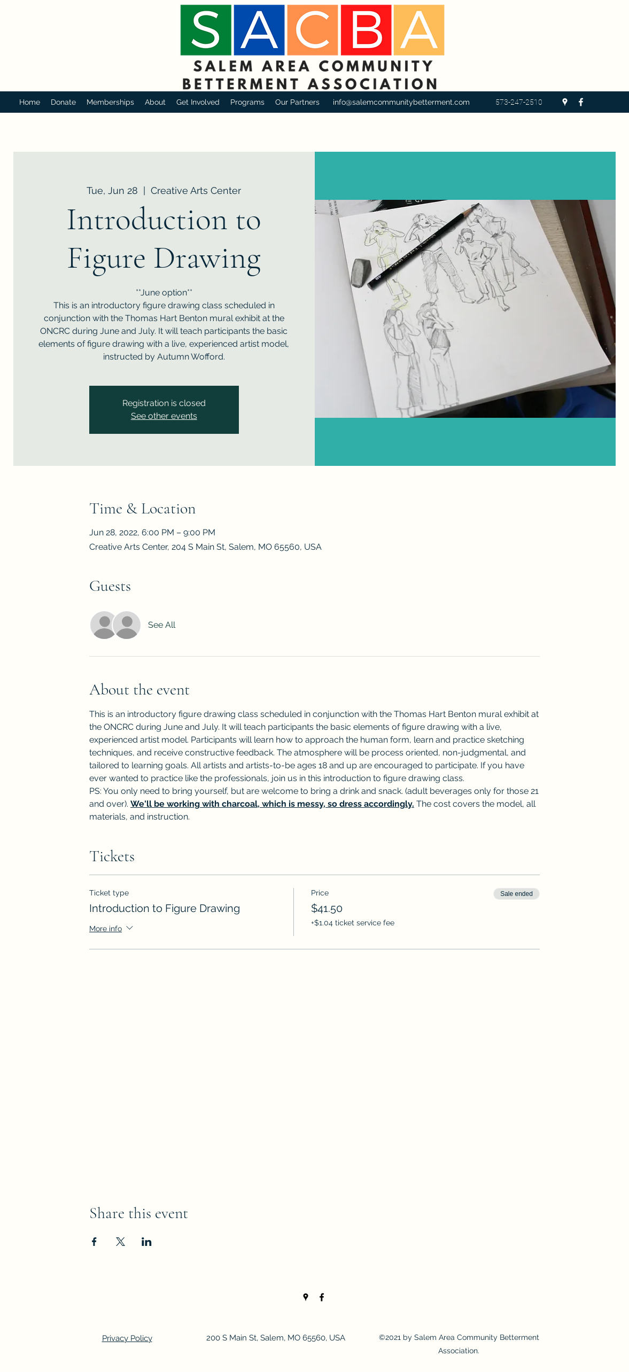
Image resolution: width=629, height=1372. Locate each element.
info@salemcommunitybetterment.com (401, 102)
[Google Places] (565, 102)
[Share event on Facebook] (94, 1241)
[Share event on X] (120, 1241)
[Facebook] (581, 102)
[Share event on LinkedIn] (147, 1241)
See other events (164, 416)
